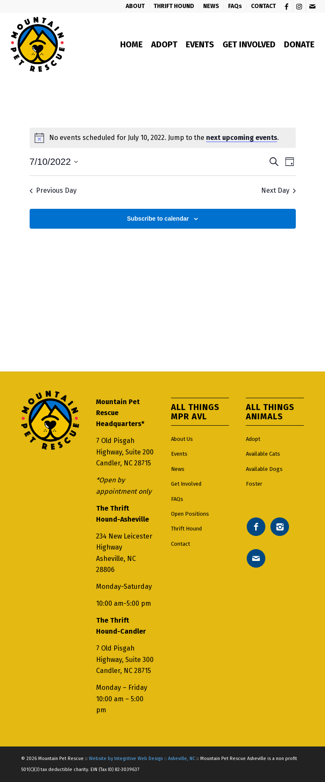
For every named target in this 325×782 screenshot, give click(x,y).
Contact (180, 544)
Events (179, 454)
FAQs (177, 499)
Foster (254, 484)
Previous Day (53, 190)
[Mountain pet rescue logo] (37, 44)
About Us (182, 439)
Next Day (278, 190)
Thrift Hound (186, 528)
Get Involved (186, 484)
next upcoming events (241, 138)
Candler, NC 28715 (123, 463)
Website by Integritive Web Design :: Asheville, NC (142, 758)
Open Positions (190, 514)
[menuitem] (135, 6)
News (178, 469)
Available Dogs (264, 469)
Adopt (253, 439)
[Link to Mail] (312, 6)
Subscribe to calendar (158, 218)
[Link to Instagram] (299, 6)
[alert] (163, 138)
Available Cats (263, 454)
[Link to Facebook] (287, 6)
